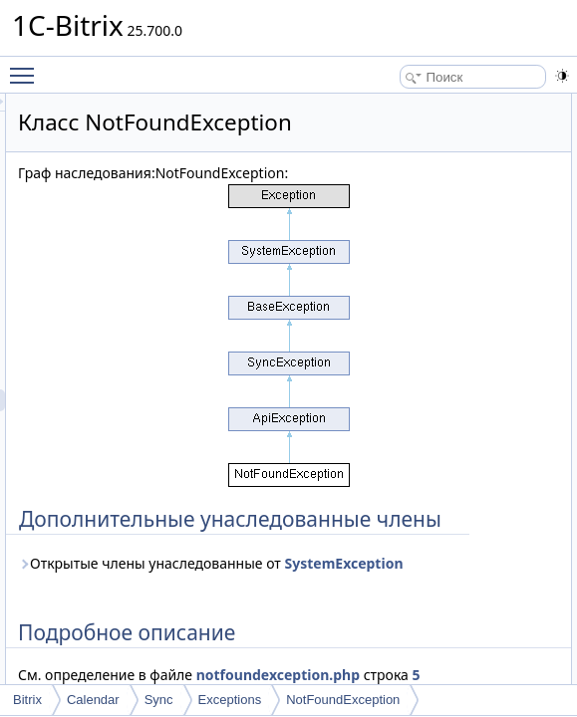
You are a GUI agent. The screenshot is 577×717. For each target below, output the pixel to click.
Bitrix (27, 699)
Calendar (93, 699)
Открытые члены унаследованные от (333, 678)
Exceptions (230, 699)
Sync (158, 699)
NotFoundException (343, 699)
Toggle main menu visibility (27, 67)
